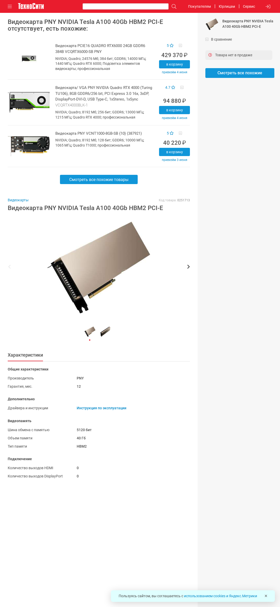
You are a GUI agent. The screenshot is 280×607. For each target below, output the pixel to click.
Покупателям (199, 6)
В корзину (174, 64)
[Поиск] (172, 6)
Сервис (249, 6)
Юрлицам (227, 6)
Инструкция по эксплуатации (101, 408)
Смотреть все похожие (239, 72)
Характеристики (25, 355)
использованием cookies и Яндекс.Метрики (220, 596)
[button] (96, 267)
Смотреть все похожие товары (98, 179)
